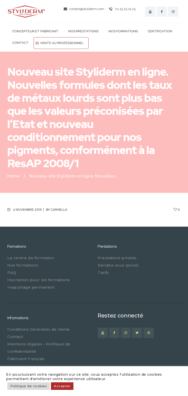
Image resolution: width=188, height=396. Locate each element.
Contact (15, 336)
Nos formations (22, 265)
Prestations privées (117, 258)
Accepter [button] (62, 386)
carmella (58, 209)
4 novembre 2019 (27, 209)
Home (13, 176)
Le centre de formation (30, 258)
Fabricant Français (25, 358)
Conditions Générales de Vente (38, 329)
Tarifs (103, 272)
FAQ (11, 272)
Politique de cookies (28, 386)
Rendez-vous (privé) (118, 265)
